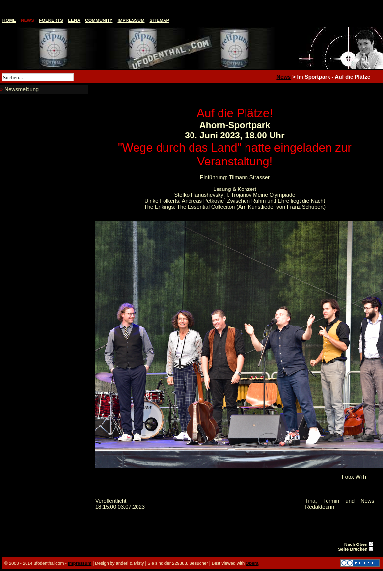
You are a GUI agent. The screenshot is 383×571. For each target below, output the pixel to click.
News (27, 20)
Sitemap (159, 20)
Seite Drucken (355, 549)
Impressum (130, 20)
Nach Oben (358, 544)
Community (98, 20)
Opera (252, 563)
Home (9, 20)
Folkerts (51, 20)
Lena (74, 20)
